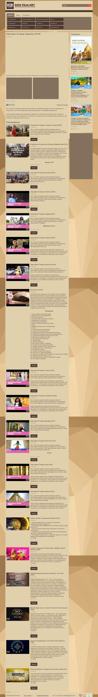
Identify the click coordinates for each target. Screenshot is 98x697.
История (39, 23)
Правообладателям (43, 695)
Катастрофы (12, 23)
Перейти (33, 139)
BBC (53, 19)
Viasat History (55, 27)
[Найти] (89, 5)
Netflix (25, 23)
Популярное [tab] (26, 15)
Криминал (11, 27)
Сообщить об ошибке (62, 105)
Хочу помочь (27, 695)
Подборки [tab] (10, 15)
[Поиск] (75, 5)
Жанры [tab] (18, 15)
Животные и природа (42, 19)
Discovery (26, 27)
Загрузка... (37, 56)
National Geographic (28, 19)
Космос (39, 27)
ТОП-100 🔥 (12, 19)
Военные (54, 23)
